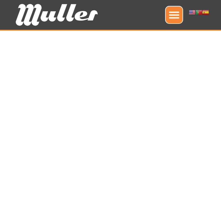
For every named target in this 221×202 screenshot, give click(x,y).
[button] (174, 15)
